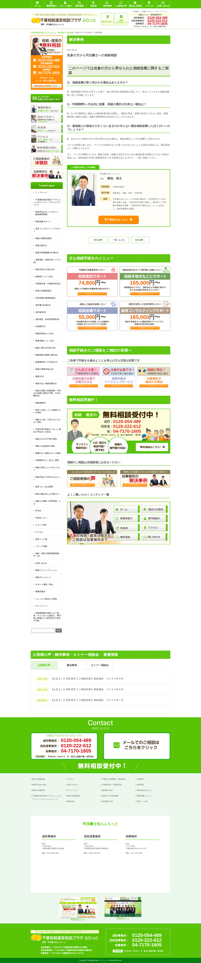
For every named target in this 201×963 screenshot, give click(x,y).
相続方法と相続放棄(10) (46, 383)
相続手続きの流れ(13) (45, 269)
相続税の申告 (107, 790)
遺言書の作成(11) (43, 305)
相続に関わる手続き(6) (45, 348)
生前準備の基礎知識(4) (45, 298)
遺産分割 (70, 801)
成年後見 (140, 785)
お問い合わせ (41, 563)
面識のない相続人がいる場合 (48, 453)
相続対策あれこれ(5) (44, 333)
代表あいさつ (41, 518)
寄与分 (38, 510)
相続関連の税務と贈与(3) (46, 355)
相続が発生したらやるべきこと (47, 468)
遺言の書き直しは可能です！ (48, 494)
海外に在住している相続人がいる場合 (47, 411)
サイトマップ (161, 11)
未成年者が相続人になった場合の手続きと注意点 (47, 430)
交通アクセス (147, 11)
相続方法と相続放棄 (110, 796)
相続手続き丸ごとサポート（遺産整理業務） (46, 213)
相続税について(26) (44, 276)
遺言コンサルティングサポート (47, 229)
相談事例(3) (40, 403)
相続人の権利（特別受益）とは (47, 502)
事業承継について (144, 796)
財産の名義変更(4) (43, 291)
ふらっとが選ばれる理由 (46, 599)
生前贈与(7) (40, 326)
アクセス (39, 532)
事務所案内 (40, 591)
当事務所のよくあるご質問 (47, 460)
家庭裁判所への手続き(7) (46, 362)
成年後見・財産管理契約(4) (47, 319)
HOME (136, 11)
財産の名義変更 (38, 790)
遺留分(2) (39, 376)
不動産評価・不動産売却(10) (47, 283)
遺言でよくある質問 (44, 487)
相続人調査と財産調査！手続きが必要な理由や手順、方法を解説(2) (47, 393)
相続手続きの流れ (39, 785)
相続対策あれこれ (144, 790)
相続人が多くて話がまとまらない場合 (47, 420)
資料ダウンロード (43, 577)
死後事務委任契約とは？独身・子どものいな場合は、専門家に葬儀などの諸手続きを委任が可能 (47, 617)
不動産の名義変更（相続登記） (114, 779)
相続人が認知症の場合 (45, 446)
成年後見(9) (40, 312)
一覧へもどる (119, 240)
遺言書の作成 (107, 801)
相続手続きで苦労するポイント (47, 478)
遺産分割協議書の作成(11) (46, 252)
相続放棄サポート (43, 221)
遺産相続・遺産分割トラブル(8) (47, 261)
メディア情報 (41, 546)
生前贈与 (140, 779)
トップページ (41, 192)
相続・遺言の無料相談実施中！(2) (46, 554)
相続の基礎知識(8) (43, 238)
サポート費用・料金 (44, 584)
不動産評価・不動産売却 (112, 785)
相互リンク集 (41, 539)
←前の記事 (97, 240)
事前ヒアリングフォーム (46, 570)
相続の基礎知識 (38, 779)
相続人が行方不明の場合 (46, 439)
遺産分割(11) (41, 245)
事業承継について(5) (44, 341)
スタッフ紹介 (41, 525)
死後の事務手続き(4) (44, 369)
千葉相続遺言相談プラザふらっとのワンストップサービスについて (47, 202)
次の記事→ (140, 240)
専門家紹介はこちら (116, 219)
